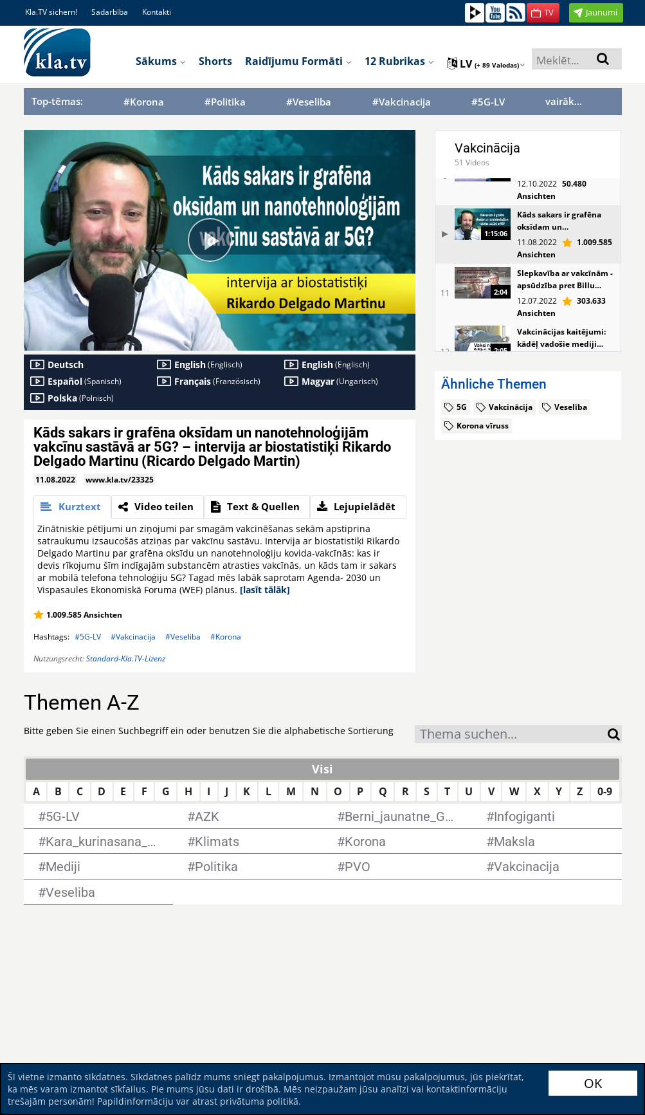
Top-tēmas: (57, 101)
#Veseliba (308, 102)
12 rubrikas (399, 61)
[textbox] (511, 735)
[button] (543, 13)
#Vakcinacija (401, 102)
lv (486, 64)
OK (593, 1083)
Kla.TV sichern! (51, 11)
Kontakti (156, 11)
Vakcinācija (487, 148)
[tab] (72, 507)
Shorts (215, 61)
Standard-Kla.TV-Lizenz (125, 658)
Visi (322, 769)
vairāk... (563, 101)
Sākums (161, 61)
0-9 (604, 791)
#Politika (225, 102)
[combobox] (511, 734)
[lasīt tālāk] (265, 590)
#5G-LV (488, 102)
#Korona (143, 102)
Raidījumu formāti (298, 61)
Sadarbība (109, 11)
